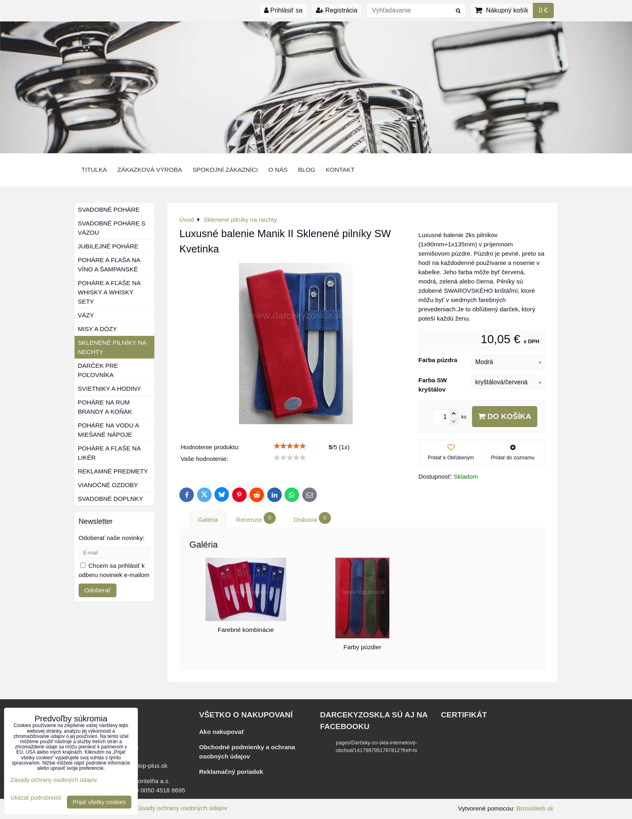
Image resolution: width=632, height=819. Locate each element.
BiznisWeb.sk (534, 808)
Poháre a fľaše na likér (109, 453)
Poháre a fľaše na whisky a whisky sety (109, 292)
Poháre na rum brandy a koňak (105, 407)
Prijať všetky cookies (99, 802)
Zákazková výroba (149, 169)
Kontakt (340, 169)
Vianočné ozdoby (108, 484)
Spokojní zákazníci (225, 169)
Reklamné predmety (113, 471)
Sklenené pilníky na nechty (112, 347)
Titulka (94, 169)
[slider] (290, 446)
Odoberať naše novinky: (112, 537)
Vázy (86, 315)
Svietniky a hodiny (109, 388)
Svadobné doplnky (110, 498)
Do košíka (504, 416)
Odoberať (97, 590)
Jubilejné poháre (108, 246)
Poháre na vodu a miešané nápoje (108, 430)
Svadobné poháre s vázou (112, 228)
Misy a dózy (97, 328)
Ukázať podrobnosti (35, 798)
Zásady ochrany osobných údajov (181, 807)
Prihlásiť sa (283, 10)
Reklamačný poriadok (231, 771)
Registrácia (336, 10)
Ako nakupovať (221, 731)
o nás (278, 169)
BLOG (307, 169)
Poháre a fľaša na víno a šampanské (109, 264)
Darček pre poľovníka (98, 370)
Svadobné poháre (108, 209)
